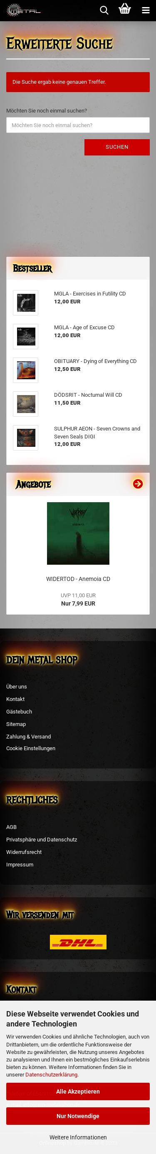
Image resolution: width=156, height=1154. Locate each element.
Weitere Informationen (78, 1137)
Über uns (16, 686)
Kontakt (15, 699)
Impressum (19, 864)
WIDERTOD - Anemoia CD (78, 579)
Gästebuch (19, 711)
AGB (11, 827)
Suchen (117, 147)
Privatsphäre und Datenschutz (41, 839)
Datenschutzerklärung (51, 1074)
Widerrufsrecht (24, 852)
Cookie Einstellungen (30, 748)
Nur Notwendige (78, 1116)
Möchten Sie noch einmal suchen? (46, 111)
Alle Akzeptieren (78, 1091)
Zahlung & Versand (28, 736)
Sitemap (16, 724)
